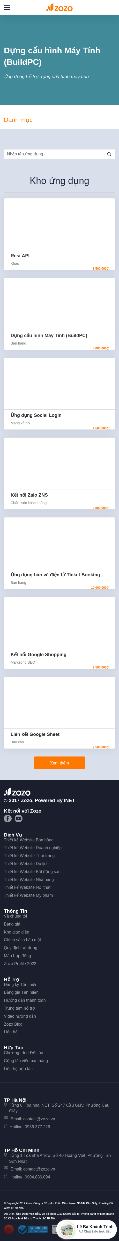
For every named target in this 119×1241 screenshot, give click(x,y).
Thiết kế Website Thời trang (29, 855)
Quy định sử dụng (20, 948)
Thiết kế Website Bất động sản (32, 871)
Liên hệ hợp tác (18, 1069)
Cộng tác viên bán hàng (26, 1061)
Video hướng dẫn (20, 1016)
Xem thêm (59, 763)
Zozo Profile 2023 (20, 964)
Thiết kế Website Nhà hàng (29, 879)
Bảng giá (12, 924)
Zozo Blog (13, 1024)
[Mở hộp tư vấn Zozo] (86, 1229)
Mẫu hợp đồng (17, 956)
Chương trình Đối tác (23, 1053)
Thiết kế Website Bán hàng (29, 840)
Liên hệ (11, 1032)
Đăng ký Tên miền (21, 984)
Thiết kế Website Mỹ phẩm (28, 895)
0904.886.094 (37, 1177)
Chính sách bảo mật (22, 940)
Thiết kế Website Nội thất (27, 887)
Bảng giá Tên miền (21, 992)
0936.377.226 (37, 1127)
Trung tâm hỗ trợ (19, 1008)
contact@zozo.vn (39, 1119)
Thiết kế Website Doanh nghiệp (33, 848)
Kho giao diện (16, 932)
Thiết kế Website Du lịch (26, 863)
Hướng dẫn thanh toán (25, 1000)
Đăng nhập (109, 6)
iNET (69, 800)
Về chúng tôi (15, 916)
